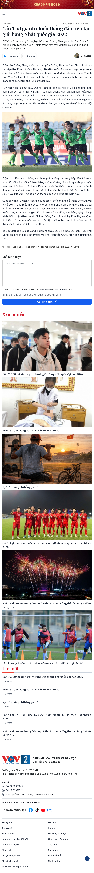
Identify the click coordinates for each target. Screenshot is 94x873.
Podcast (52, 828)
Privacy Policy (45, 289)
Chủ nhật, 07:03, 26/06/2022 (77, 23)
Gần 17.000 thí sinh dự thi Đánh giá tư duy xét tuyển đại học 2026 (42, 676)
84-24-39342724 (14, 790)
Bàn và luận (8, 833)
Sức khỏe (53, 850)
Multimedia (54, 861)
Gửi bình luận (47, 301)
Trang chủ (7, 822)
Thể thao (6, 23)
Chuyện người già (11, 855)
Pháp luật (7, 850)
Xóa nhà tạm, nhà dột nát (15, 839)
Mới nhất (52, 822)
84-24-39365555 (14, 786)
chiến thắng (31, 247)
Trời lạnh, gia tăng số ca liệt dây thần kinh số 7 (31, 689)
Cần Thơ (17, 247)
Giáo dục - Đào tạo (58, 839)
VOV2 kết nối (54, 855)
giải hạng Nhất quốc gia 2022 (55, 247)
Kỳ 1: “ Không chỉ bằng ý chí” (20, 702)
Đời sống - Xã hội (57, 833)
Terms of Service (61, 289)
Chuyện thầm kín (10, 861)
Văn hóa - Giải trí (10, 844)
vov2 (76, 247)
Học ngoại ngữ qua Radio (15, 866)
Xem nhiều (7, 828)
